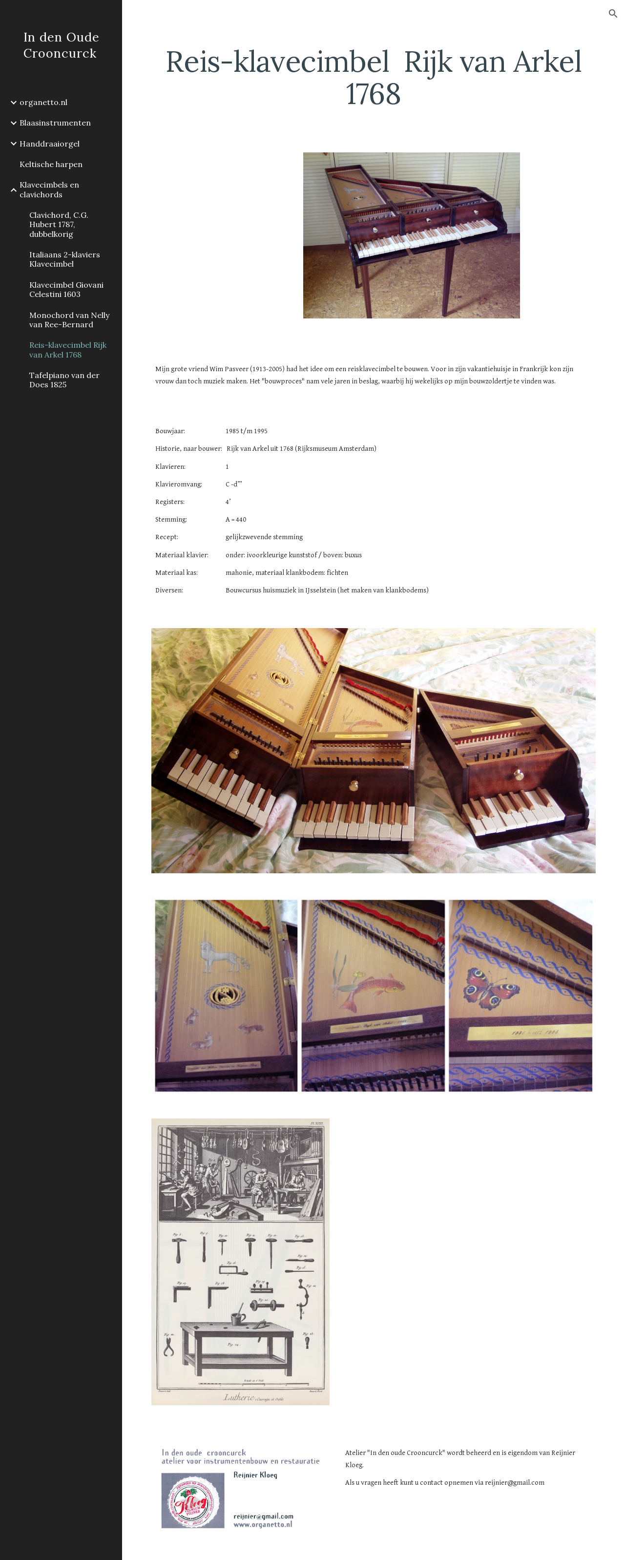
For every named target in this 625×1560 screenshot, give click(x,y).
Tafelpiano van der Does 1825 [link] (64, 379)
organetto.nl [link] (43, 102)
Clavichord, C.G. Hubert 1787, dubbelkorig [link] (58, 224)
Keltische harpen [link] (51, 164)
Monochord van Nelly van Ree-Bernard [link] (69, 319)
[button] (613, 13)
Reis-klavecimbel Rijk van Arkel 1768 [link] (67, 349)
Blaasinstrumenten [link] (55, 122)
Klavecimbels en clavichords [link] (49, 189)
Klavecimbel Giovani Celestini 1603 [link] (66, 289)
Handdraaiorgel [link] (50, 143)
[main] (373, 77)
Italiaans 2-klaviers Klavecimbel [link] (64, 259)
